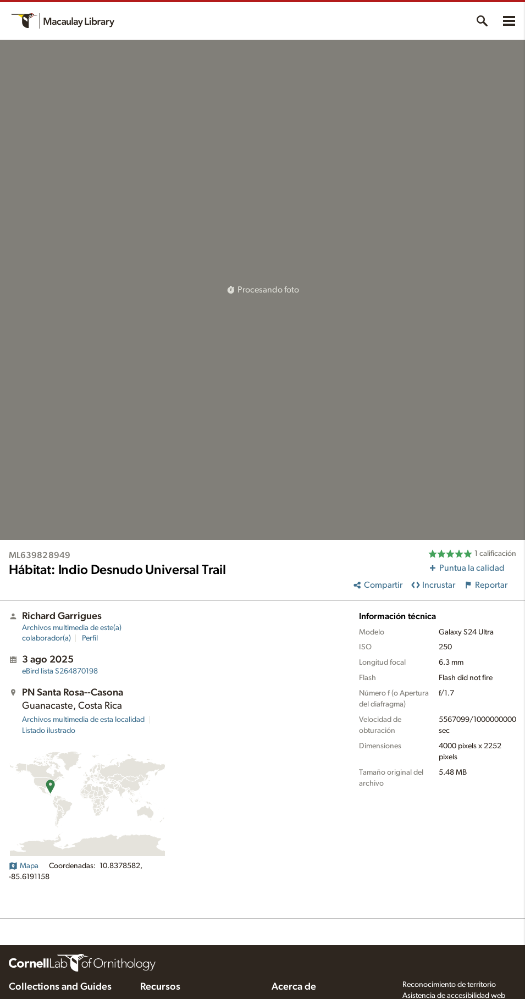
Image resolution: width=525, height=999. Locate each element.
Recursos (160, 987)
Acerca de (294, 987)
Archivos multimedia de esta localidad (83, 720)
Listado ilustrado (48, 731)
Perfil (90, 638)
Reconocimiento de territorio (449, 985)
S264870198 (60, 671)
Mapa (23, 866)
